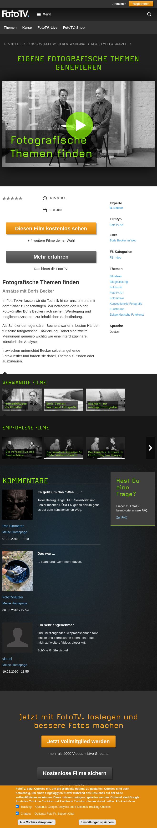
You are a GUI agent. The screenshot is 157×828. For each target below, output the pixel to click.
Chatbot (26, 813)
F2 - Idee (115, 257)
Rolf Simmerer (13, 526)
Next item (150, 448)
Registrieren (141, 3)
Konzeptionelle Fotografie (126, 303)
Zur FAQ (121, 517)
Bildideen (116, 276)
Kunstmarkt (117, 309)
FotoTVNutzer (12, 597)
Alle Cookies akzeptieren (36, 822)
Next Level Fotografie (109, 44)
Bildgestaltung (119, 282)
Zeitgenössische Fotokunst (127, 314)
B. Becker (116, 208)
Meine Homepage (14, 532)
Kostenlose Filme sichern (74, 773)
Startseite (13, 44)
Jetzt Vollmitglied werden (78, 741)
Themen (10, 27)
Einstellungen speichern (97, 822)
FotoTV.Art (116, 225)
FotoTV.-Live (47, 27)
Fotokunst (116, 287)
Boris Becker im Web (123, 240)
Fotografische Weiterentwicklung (56, 44)
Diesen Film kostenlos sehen (51, 228)
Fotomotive (117, 298)
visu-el (7, 659)
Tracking (26, 807)
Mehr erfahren (51, 257)
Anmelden (119, 3)
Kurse (27, 27)
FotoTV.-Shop (74, 27)
